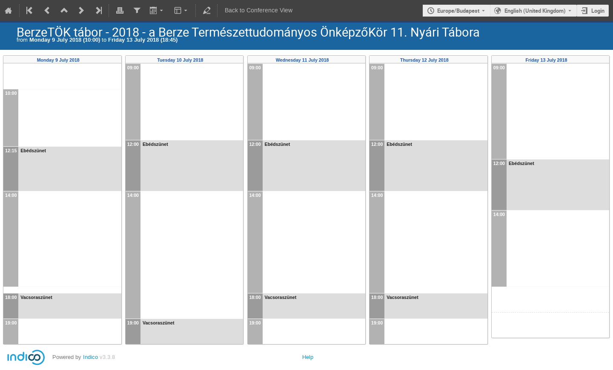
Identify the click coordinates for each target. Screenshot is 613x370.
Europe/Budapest (458, 10)
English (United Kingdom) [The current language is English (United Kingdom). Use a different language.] (535, 10)
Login (597, 10)
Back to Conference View (258, 10)
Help (307, 357)
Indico (90, 357)
